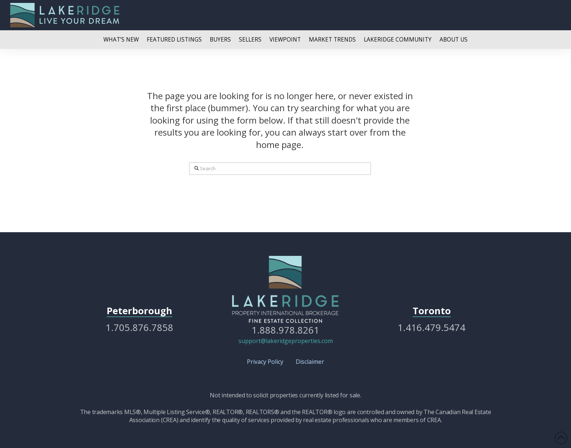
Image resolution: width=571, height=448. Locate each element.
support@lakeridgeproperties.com (286, 341)
